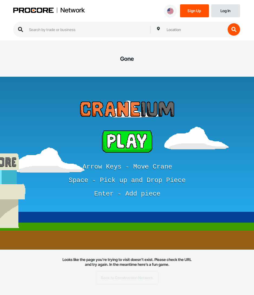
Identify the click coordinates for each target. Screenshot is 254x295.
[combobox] (194, 29)
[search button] (233, 29)
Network (72, 10)
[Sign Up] (194, 10)
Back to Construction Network (127, 277)
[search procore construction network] (87, 29)
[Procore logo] (33, 11)
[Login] (225, 10)
